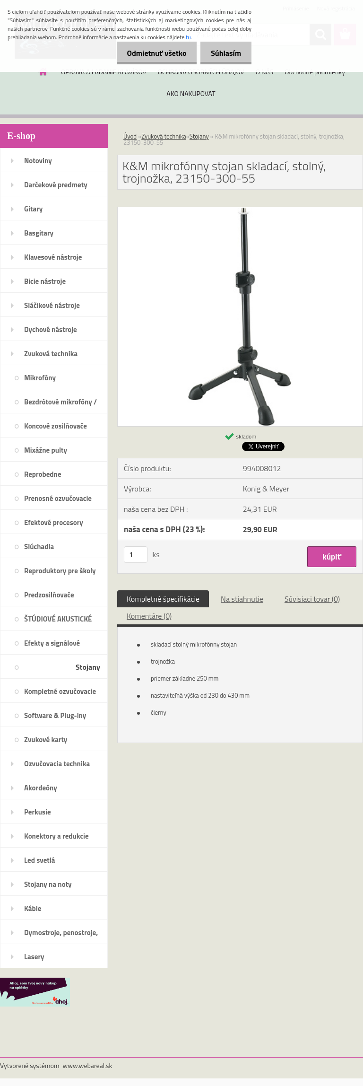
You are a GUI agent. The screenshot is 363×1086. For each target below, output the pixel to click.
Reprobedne (42, 474)
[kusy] (135, 554)
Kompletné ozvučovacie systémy (60, 694)
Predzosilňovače (49, 594)
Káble (32, 908)
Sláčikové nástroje (52, 305)
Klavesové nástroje (53, 257)
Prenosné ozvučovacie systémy (58, 501)
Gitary (33, 208)
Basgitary (38, 233)
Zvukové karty (45, 739)
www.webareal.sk (87, 1065)
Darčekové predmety (55, 184)
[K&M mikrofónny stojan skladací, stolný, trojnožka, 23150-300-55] (240, 211)
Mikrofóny (40, 377)
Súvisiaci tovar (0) (312, 598)
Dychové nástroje (50, 329)
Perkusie (37, 811)
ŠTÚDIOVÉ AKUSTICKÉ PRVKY (58, 622)
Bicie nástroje (45, 281)
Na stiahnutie (242, 598)
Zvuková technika (51, 353)
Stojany (88, 667)
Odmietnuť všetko (152, 53)
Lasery (34, 956)
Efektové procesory (53, 522)
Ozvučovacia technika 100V (57, 766)
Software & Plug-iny (55, 715)
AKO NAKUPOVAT (190, 93)
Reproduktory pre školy (60, 570)
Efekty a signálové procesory (52, 646)
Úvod (130, 136)
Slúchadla (39, 546)
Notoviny (38, 160)
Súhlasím (224, 53)
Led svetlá (39, 860)
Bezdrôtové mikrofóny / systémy (60, 404)
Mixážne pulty (45, 450)
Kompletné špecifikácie (163, 598)
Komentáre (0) (149, 616)
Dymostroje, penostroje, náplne (61, 935)
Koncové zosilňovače (55, 425)
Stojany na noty (48, 884)
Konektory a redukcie (56, 836)
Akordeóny (40, 787)
